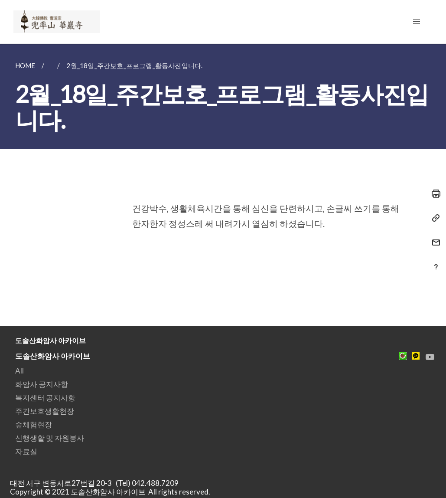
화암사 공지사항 (41, 384)
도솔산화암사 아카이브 (52, 355)
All (19, 370)
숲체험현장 (33, 424)
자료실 (26, 451)
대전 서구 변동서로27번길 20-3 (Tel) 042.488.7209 (97, 483)
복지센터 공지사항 (45, 397)
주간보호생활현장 (44, 411)
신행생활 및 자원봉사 (49, 437)
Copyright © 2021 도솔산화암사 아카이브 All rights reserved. (110, 491)
